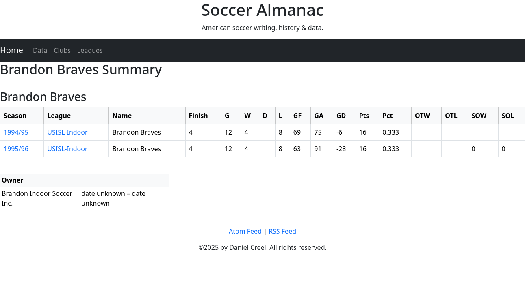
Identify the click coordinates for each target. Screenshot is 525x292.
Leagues (90, 50)
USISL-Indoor (67, 132)
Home (11, 50)
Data (40, 50)
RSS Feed (282, 231)
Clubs (62, 50)
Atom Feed (245, 231)
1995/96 (16, 148)
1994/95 (16, 132)
